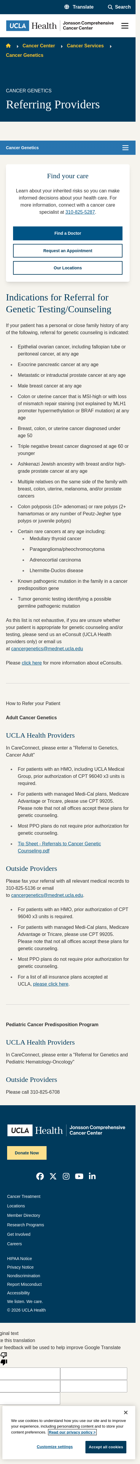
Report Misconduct (24, 1284)
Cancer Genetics (24, 55)
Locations (16, 1206)
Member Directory (23, 1215)
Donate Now (27, 1153)
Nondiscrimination (23, 1275)
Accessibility (18, 1293)
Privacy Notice (20, 1267)
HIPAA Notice (19, 1258)
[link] (40, 1176)
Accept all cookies (106, 1447)
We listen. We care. (25, 1301)
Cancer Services (85, 45)
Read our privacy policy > (72, 1432)
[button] (79, 7)
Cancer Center (39, 45)
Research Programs (25, 1224)
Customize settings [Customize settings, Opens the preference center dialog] (55, 1446)
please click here (51, 984)
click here (32, 662)
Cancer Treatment (23, 1196)
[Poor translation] (3, 1358)
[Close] (125, 1412)
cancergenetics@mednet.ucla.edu (47, 648)
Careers (14, 1243)
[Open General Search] (119, 7)
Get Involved (19, 1234)
